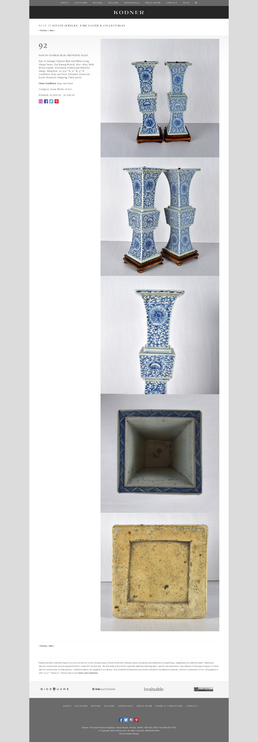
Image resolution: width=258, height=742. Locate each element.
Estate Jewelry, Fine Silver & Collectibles (88, 26)
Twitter (51, 101)
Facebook (46, 101)
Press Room (144, 706)
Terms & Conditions (169, 706)
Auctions (81, 706)
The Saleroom (203, 689)
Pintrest (57, 101)
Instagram (131, 720)
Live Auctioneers (104, 689)
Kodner (129, 12)
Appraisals (125, 706)
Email (41, 101)
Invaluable (154, 689)
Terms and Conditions (88, 673)
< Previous (43, 30)
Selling (109, 706)
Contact (192, 706)
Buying (96, 706)
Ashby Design (132, 734)
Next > (52, 30)
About (67, 706)
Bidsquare (54, 689)
